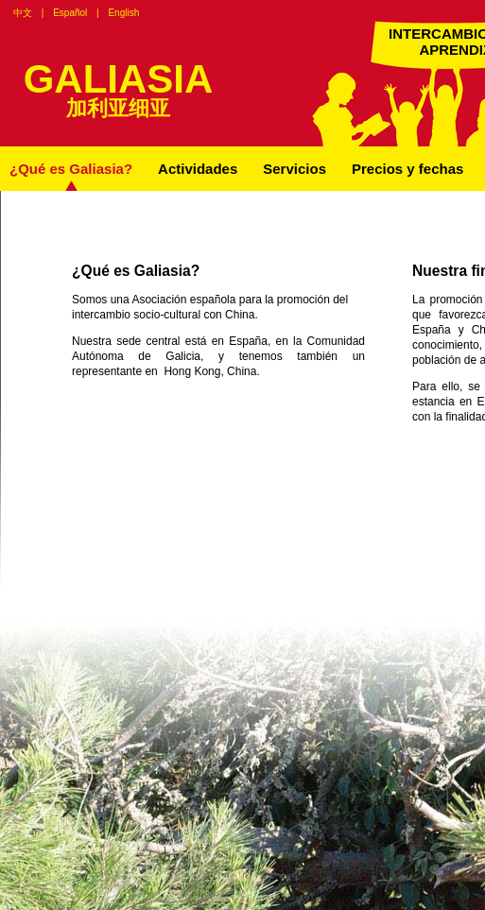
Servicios (294, 169)
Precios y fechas (407, 169)
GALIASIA (119, 79)
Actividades (197, 169)
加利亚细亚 (118, 108)
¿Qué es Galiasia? (70, 169)
